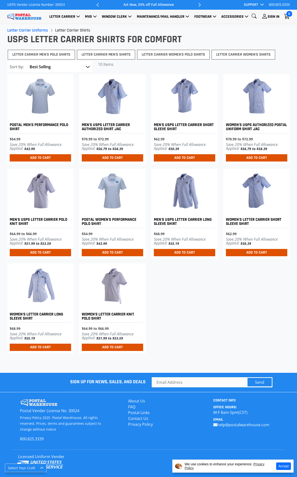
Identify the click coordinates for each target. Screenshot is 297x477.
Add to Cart (40, 157)
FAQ (131, 406)
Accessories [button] (232, 16)
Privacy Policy (140, 424)
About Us (136, 401)
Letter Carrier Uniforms (27, 30)
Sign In (273, 16)
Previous (97, 4)
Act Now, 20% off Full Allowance (149, 4)
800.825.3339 (279, 4)
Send (259, 382)
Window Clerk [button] (114, 16)
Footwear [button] (203, 16)
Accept (283, 466)
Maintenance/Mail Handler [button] (160, 16)
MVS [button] (88, 16)
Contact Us (138, 418)
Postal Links (139, 412)
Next (199, 4)
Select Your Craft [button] (21, 468)
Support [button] (251, 4)
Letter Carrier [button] (62, 16)
